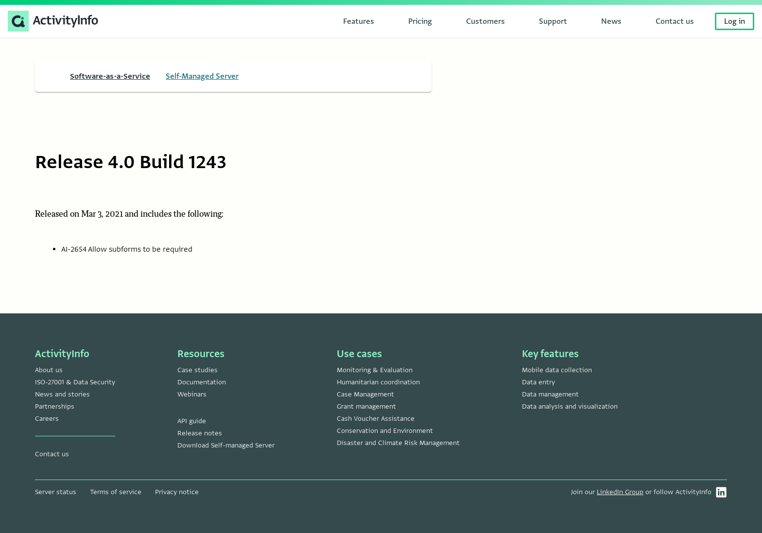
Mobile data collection (557, 370)
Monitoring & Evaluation (375, 370)
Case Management (365, 394)
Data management (550, 394)
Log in (734, 21)
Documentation (201, 382)
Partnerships (54, 406)
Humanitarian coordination (378, 382)
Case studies (197, 370)
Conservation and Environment (385, 430)
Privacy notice (177, 492)
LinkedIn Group (620, 492)
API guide (191, 421)
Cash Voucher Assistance (376, 418)
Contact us (52, 454)
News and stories (62, 394)
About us (49, 370)
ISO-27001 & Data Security (75, 382)
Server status (55, 492)
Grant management (366, 406)
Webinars (192, 394)
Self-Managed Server (202, 76)
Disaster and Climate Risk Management (398, 442)
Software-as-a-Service (110, 76)
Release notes (199, 433)
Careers (47, 418)
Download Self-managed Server (226, 445)
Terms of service (115, 492)
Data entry (538, 382)
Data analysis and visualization (570, 406)
